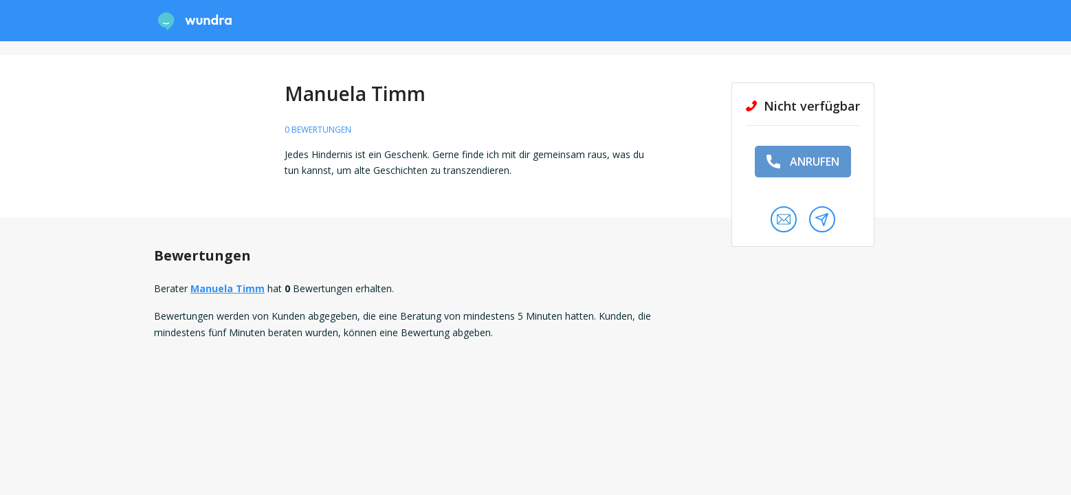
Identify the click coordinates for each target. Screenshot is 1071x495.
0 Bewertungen (318, 129)
